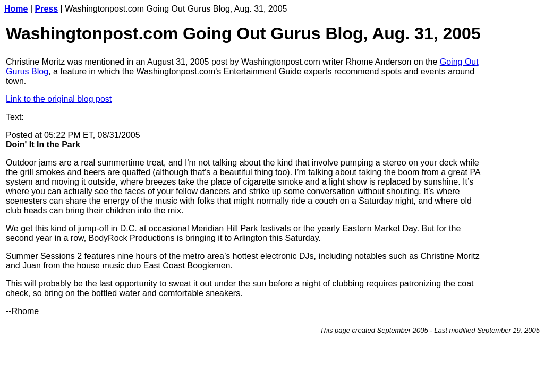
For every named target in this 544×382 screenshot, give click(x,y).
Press (46, 8)
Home (16, 8)
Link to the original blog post (59, 98)
